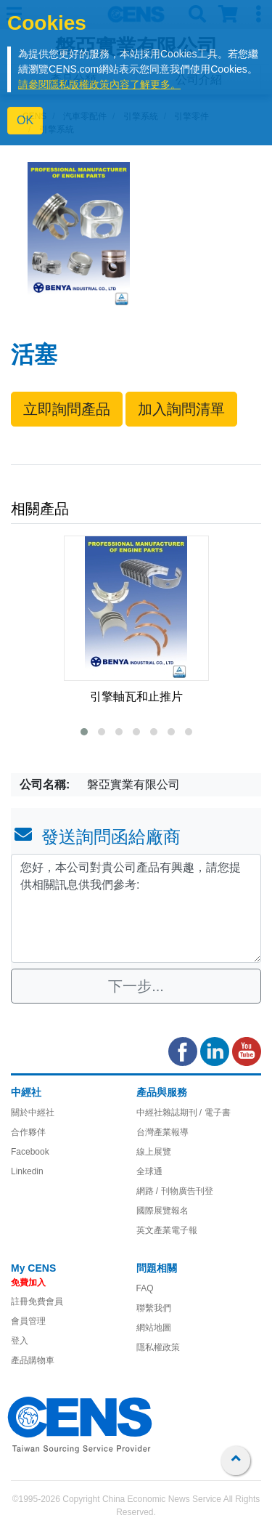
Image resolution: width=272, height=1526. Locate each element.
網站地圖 (153, 1328)
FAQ (145, 1288)
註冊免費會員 (37, 1301)
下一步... (136, 986)
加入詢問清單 (181, 409)
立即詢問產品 (66, 409)
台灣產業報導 (162, 1132)
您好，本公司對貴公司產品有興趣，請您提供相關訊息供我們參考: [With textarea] (136, 908)
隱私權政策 (158, 1347)
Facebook (30, 1152)
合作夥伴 (28, 1132)
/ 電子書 (214, 1112)
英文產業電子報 (166, 1230)
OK (25, 120)
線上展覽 (153, 1152)
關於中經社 (32, 1112)
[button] (84, 731)
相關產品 (40, 509)
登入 (19, 1341)
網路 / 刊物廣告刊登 (174, 1191)
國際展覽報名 (162, 1211)
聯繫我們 (153, 1308)
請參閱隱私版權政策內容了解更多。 (99, 84)
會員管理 (28, 1321)
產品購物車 (32, 1360)
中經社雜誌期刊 (166, 1112)
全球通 (149, 1171)
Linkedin (27, 1171)
